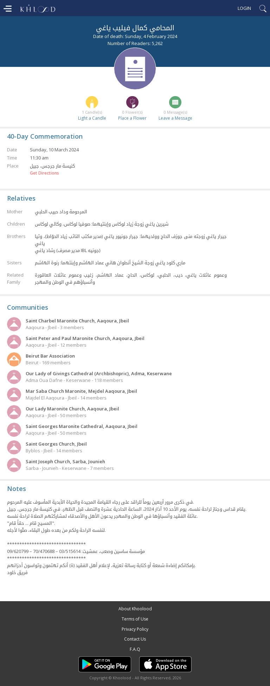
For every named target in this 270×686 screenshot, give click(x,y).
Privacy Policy (135, 629)
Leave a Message (175, 118)
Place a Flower (132, 118)
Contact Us (135, 639)
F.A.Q (135, 649)
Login (244, 8)
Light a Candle (92, 118)
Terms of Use (135, 619)
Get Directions (44, 173)
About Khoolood (135, 609)
